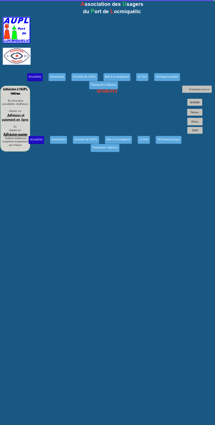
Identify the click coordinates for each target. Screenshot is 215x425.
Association (57, 76)
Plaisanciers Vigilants (103, 84)
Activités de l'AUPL (84, 76)
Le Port (142, 76)
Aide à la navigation (117, 76)
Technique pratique (167, 76)
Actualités (35, 76)
